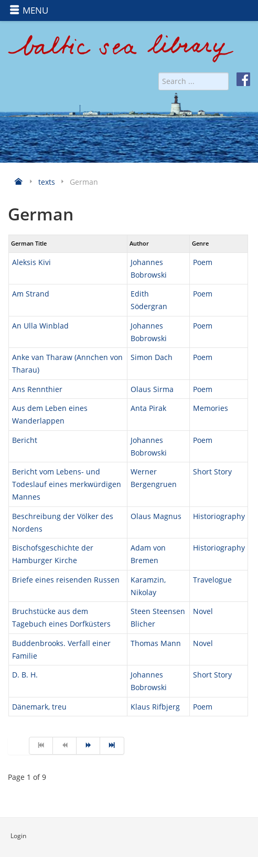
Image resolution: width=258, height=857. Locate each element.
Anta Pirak (148, 408)
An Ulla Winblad (40, 326)
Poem (202, 262)
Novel (203, 611)
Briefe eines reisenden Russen (66, 580)
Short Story (212, 472)
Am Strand (30, 294)
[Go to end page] (112, 746)
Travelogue (212, 580)
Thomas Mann (156, 643)
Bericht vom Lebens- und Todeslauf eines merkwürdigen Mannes (66, 484)
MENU (28, 10)
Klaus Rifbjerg (155, 707)
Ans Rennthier (37, 389)
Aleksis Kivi (31, 262)
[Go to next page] (88, 746)
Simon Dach (152, 357)
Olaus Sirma (152, 389)
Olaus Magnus (156, 516)
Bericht (24, 440)
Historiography (219, 516)
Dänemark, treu (39, 707)
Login (18, 836)
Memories (210, 408)
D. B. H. (25, 675)
